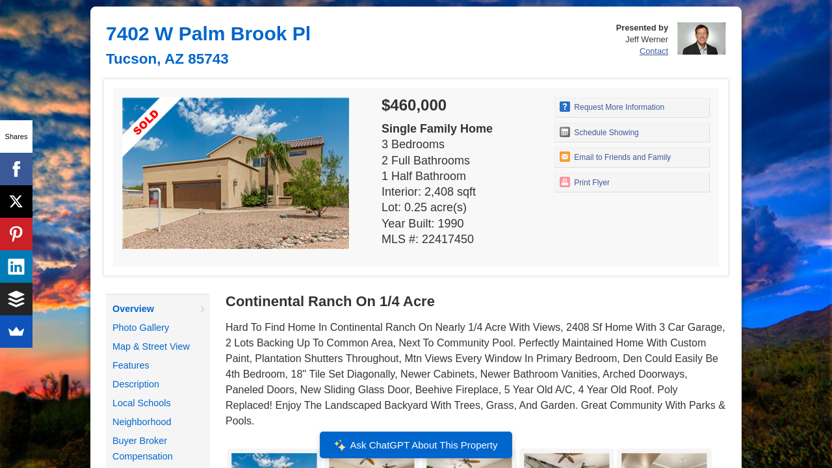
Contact (654, 51)
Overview (133, 309)
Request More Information (612, 106)
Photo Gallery (140, 327)
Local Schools (141, 403)
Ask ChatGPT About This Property (416, 445)
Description (135, 384)
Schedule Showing (599, 132)
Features (131, 365)
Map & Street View (151, 346)
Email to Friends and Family (615, 156)
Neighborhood (141, 422)
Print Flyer (585, 182)
